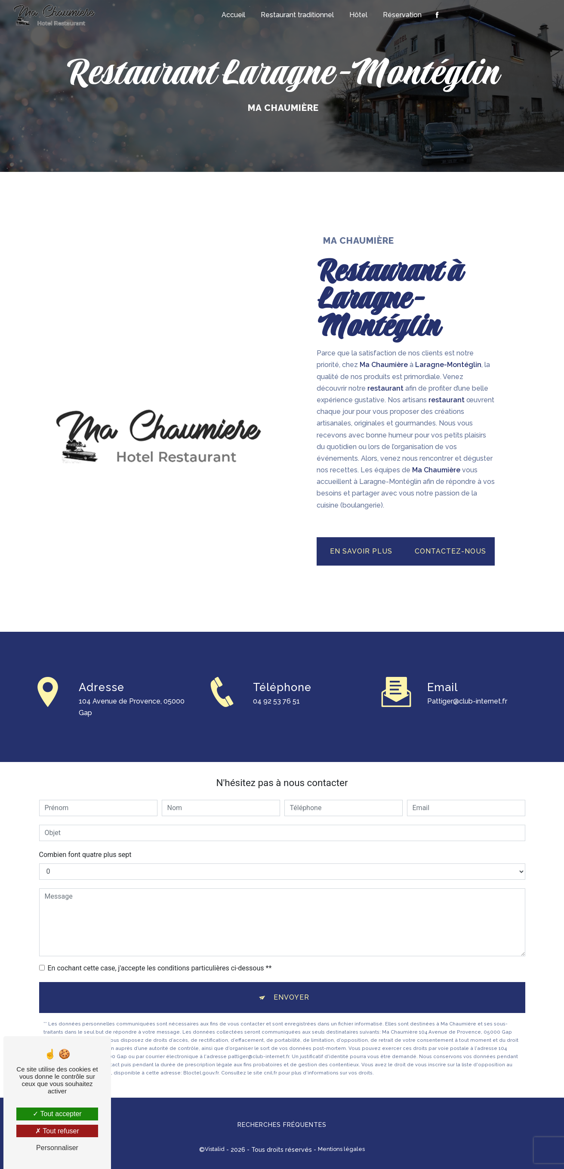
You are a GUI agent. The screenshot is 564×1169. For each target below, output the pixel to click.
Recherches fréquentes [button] (282, 1124)
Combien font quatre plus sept (85, 855)
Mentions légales (341, 1149)
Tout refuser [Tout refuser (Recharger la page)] (57, 1131)
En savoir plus (361, 551)
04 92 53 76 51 (276, 711)
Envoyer (291, 997)
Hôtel (358, 15)
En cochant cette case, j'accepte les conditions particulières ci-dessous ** (160, 968)
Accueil (233, 15)
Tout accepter (57, 1113)
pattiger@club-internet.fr (467, 691)
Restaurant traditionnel (297, 15)
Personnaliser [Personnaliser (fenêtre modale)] (57, 1147)
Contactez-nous (450, 551)
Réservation (402, 15)
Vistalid (215, 1149)
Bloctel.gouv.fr (201, 1073)
